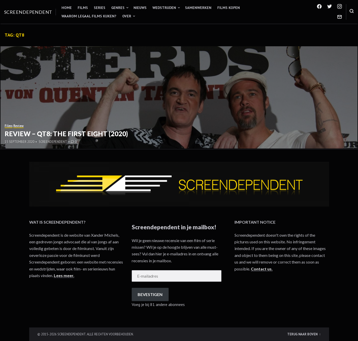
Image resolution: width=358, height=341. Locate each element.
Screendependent (28, 12)
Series (99, 7)
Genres (118, 7)
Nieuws (140, 7)
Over (126, 16)
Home (67, 7)
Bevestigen (150, 294)
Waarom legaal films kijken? (89, 16)
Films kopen (228, 7)
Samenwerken (198, 7)
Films (83, 7)
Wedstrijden (164, 7)
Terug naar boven (302, 334)
